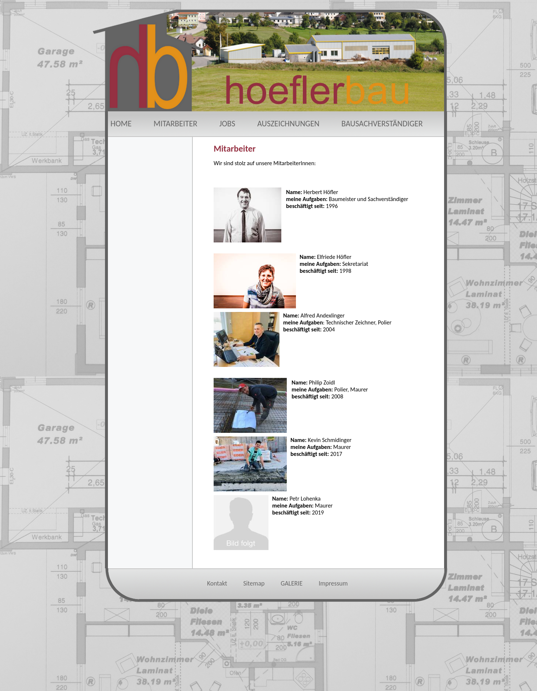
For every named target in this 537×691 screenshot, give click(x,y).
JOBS (227, 124)
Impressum (333, 583)
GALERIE (292, 583)
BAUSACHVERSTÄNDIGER (382, 124)
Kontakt (217, 583)
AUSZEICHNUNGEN (288, 124)
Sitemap (253, 583)
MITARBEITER (176, 124)
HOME (121, 124)
